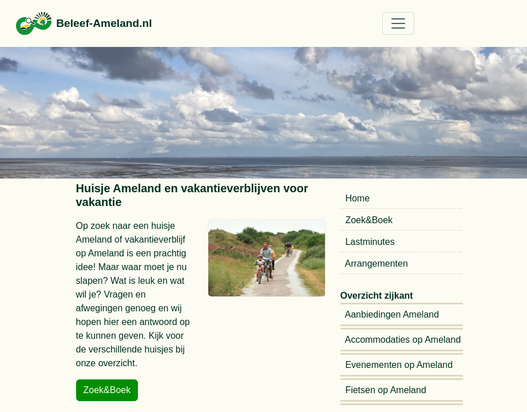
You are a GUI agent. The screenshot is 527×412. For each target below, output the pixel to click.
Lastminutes (371, 242)
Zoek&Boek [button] (107, 390)
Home (359, 198)
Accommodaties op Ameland (404, 339)
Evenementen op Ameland (400, 365)
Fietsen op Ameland (387, 390)
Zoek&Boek (370, 220)
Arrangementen (376, 263)
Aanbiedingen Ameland (393, 314)
